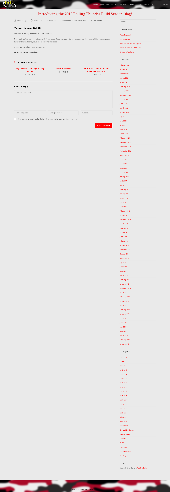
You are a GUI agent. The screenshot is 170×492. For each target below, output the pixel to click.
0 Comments (96, 21)
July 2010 (123, 318)
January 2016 (124, 215)
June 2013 (123, 267)
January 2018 (124, 177)
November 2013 (125, 250)
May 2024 (123, 82)
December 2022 (125, 95)
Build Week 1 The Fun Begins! (130, 43)
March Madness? (63, 68)
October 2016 (124, 198)
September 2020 (126, 151)
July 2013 (123, 262)
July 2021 (123, 116)
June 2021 (123, 121)
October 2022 (124, 99)
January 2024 (124, 91)
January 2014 (124, 245)
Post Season (124, 443)
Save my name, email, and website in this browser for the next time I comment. (48, 119)
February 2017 (125, 189)
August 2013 (124, 258)
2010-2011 (123, 361)
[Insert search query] (138, 21)
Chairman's (124, 426)
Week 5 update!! (125, 35)
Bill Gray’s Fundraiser (127, 52)
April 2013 (123, 271)
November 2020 (125, 147)
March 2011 (124, 305)
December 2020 (125, 142)
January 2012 (124, 301)
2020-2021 (123, 400)
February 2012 (125, 297)
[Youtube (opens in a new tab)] (167, 4)
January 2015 (124, 232)
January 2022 (124, 112)
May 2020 (123, 164)
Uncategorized (125, 456)
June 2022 (123, 104)
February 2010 (125, 340)
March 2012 (124, 292)
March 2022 (124, 108)
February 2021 (125, 138)
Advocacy (123, 417)
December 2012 (125, 288)
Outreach (123, 439)
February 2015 (125, 228)
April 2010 (123, 331)
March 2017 (124, 185)
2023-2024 (123, 413)
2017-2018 (123, 391)
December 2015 (125, 220)
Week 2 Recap (125, 39)
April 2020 (123, 168)
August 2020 (124, 155)
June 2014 (123, 237)
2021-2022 (123, 404)
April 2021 (123, 129)
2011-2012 (53, 21)
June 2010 (123, 322)
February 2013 (125, 280)
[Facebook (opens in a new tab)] (160, 4)
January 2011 (124, 314)
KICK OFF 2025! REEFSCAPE (130, 48)
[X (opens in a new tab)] (157, 4)
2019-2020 (123, 396)
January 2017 (124, 194)
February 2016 (125, 211)
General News (80, 21)
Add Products (142, 468)
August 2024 (124, 78)
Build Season (65, 21)
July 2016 (123, 202)
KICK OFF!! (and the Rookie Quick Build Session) (96, 70)
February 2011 (125, 310)
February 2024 (125, 86)
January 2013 (124, 284)
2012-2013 (123, 370)
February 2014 (125, 241)
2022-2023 (123, 408)
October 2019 (124, 172)
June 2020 (123, 159)
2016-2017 (123, 387)
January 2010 (124, 344)
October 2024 (124, 74)
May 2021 (123, 125)
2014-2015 (123, 378)
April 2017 (123, 181)
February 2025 (125, 65)
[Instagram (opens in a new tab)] (164, 4)
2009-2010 (123, 357)
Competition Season (127, 430)
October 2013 (124, 254)
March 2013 (124, 275)
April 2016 (123, 207)
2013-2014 (123, 374)
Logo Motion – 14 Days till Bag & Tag (30, 70)
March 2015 (124, 224)
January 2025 (124, 69)
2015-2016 (123, 383)
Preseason (123, 447)
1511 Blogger (22, 21)
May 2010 (123, 327)
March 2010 (124, 335)
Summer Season (125, 451)
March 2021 (124, 134)
